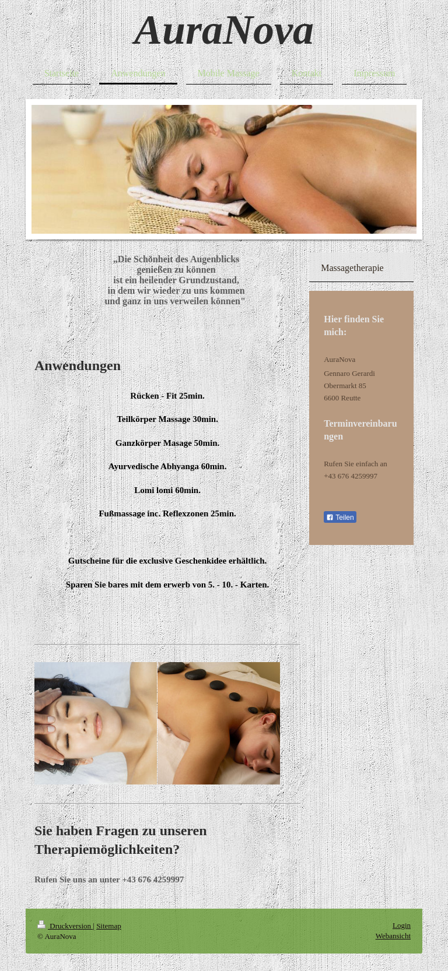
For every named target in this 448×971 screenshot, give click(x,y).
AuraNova (224, 29)
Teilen (340, 517)
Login (402, 925)
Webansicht (393, 935)
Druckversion (65, 925)
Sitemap (108, 925)
